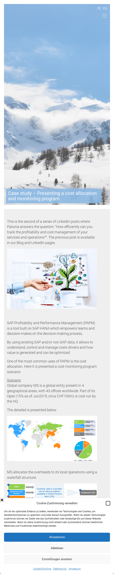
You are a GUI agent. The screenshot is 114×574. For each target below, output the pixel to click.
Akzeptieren (57, 537)
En (105, 8)
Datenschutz (60, 568)
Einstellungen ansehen (57, 559)
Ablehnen (57, 548)
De (99, 8)
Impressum (75, 568)
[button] (108, 503)
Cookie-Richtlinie (42, 568)
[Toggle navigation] (104, 16)
